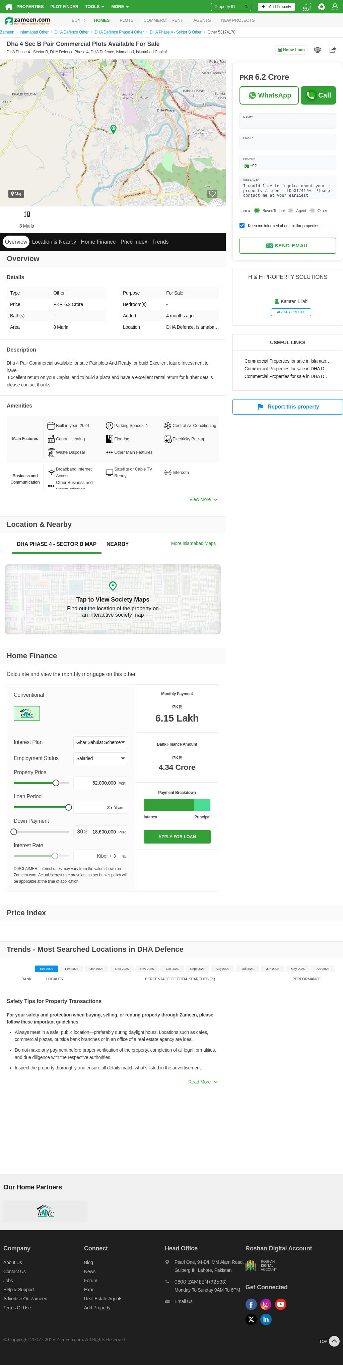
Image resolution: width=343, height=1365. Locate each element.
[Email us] (205, 1303)
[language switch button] (306, 7)
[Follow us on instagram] (267, 1310)
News (89, 1271)
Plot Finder (64, 6)
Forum (90, 1280)
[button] (100, 742)
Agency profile (291, 312)
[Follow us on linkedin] (267, 1325)
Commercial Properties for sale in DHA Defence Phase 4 (288, 376)
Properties (30, 6)
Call (318, 95)
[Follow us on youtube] (282, 1310)
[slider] (56, 783)
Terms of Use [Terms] (17, 1307)
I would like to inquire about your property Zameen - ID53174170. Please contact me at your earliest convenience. (288, 189)
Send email (287, 245)
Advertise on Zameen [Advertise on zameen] (25, 1298)
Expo (89, 1289)
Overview (16, 242)
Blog (88, 1262)
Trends (160, 242)
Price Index (134, 242)
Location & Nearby (54, 242)
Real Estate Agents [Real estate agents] (103, 1298)
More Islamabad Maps (193, 543)
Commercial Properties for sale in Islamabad (288, 361)
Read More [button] (202, 1081)
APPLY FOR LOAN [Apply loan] (177, 836)
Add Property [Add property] (97, 1307)
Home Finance (98, 242)
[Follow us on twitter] (253, 1325)
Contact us (14, 1271)
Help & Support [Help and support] (18, 1289)
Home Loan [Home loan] (291, 50)
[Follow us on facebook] (253, 1310)
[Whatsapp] (269, 95)
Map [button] (16, 193)
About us (12, 1262)
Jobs (8, 1280)
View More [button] (203, 499)
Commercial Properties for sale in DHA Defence (288, 368)
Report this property (287, 407)
